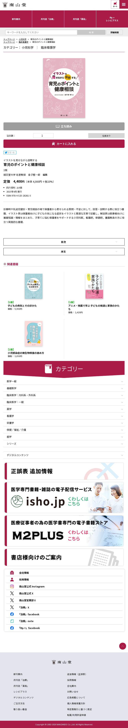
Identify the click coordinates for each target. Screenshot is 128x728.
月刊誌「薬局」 (21, 685)
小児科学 (22, 39)
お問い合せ (72, 691)
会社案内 (71, 685)
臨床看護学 (23, 42)
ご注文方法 (19, 703)
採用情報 (71, 680)
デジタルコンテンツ (23, 697)
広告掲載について (76, 697)
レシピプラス (20, 691)
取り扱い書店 (20, 709)
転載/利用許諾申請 (76, 715)
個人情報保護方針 (76, 703)
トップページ (9, 39)
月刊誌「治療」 (21, 680)
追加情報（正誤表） (77, 674)
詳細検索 (115, 32)
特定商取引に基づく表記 (79, 709)
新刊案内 (17, 674)
